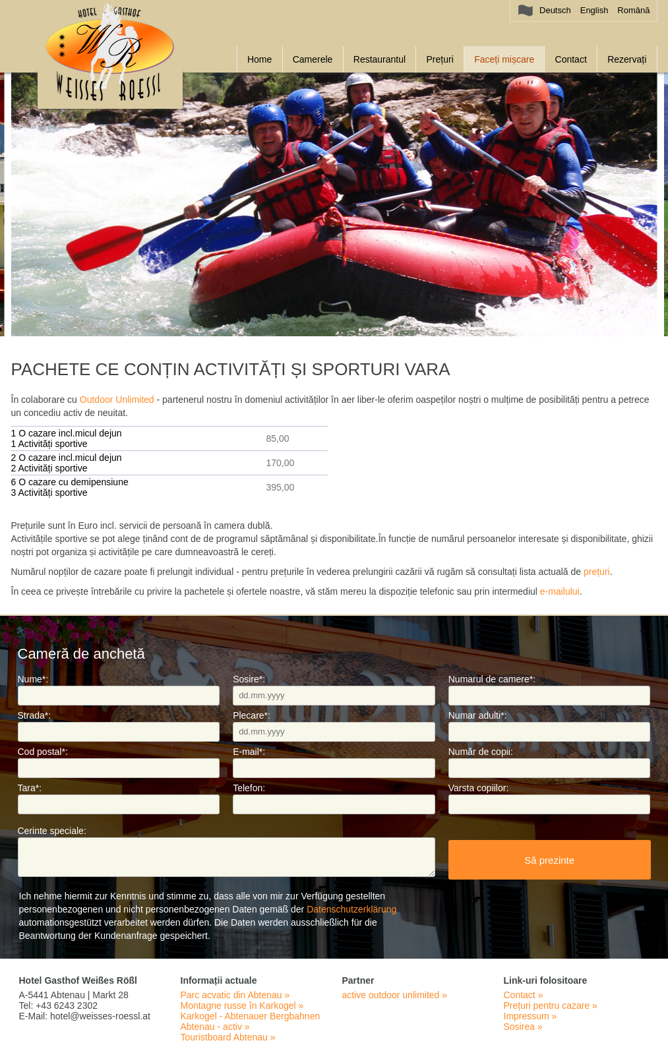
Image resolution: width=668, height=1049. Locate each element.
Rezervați (626, 59)
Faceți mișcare (504, 59)
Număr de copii (480, 751)
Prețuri (440, 59)
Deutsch (555, 10)
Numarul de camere (491, 679)
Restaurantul (379, 59)
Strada (34, 715)
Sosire (249, 679)
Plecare (251, 715)
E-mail (249, 751)
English (594, 10)
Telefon (249, 788)
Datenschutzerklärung (351, 909)
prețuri (597, 571)
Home (259, 59)
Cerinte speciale (52, 830)
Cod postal (43, 751)
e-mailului (560, 591)
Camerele (313, 59)
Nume (33, 679)
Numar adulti (477, 715)
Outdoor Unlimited (117, 399)
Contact (571, 59)
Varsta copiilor (478, 788)
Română (633, 10)
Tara (30, 788)
